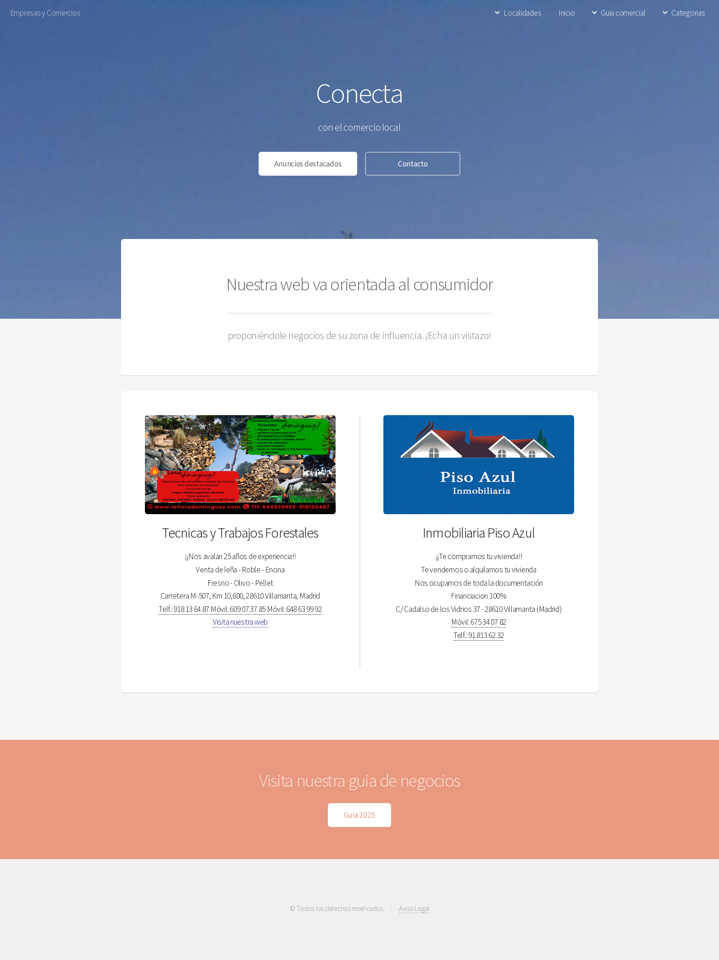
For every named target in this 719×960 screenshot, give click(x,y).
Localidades (522, 13)
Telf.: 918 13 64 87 (184, 609)
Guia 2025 (360, 815)
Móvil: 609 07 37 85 (237, 609)
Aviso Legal (414, 908)
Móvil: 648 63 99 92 (294, 609)
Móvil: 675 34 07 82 (478, 622)
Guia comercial (623, 13)
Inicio (567, 13)
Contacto (413, 164)
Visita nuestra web (240, 622)
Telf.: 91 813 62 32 (479, 635)
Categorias (688, 13)
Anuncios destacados (307, 164)
